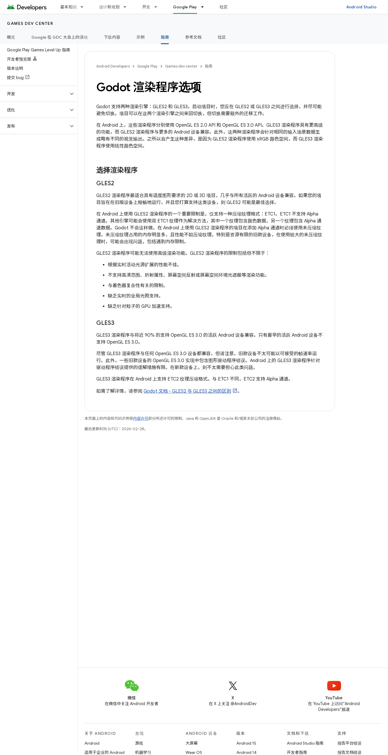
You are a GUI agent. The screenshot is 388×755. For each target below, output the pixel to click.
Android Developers (113, 66)
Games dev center (30, 23)
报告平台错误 (350, 743)
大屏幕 (192, 743)
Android (91, 743)
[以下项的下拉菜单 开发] (158, 7)
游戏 (139, 743)
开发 (146, 7)
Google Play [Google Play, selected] (185, 7)
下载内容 (112, 37)
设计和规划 (109, 7)
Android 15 (246, 743)
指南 (208, 66)
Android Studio (361, 7)
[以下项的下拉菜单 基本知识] (84, 7)
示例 (140, 37)
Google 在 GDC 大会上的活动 (59, 37)
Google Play (147, 66)
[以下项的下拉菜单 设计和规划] (127, 7)
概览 (11, 37)
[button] (34, 93)
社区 (224, 7)
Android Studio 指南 (305, 743)
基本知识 (68, 7)
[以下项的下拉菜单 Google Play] (205, 7)
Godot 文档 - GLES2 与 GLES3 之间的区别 (187, 391)
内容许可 (140, 418)
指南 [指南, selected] (165, 37)
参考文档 (193, 37)
